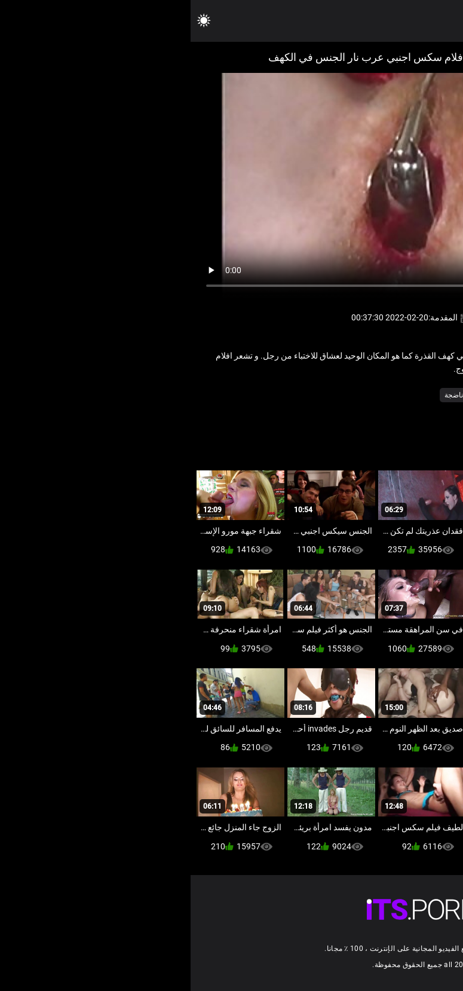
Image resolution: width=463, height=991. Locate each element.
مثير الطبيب (399, 395)
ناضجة (263, 395)
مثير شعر (355, 395)
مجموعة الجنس (307, 395)
